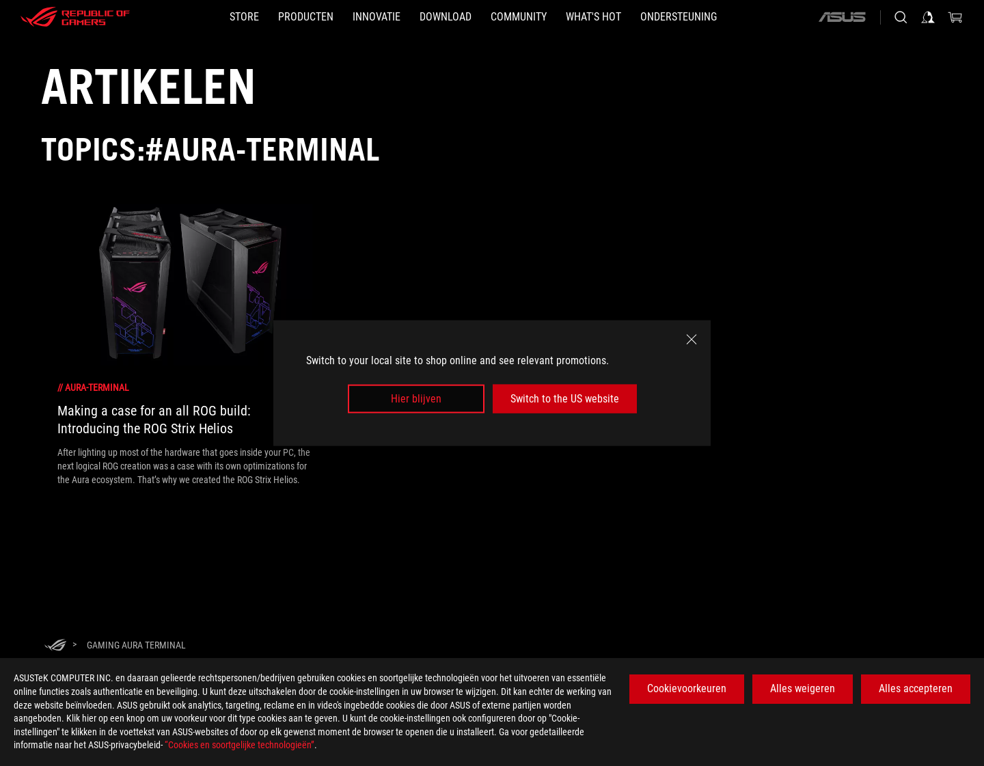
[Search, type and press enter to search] (900, 17)
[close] (691, 339)
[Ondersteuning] (678, 17)
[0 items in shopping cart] (955, 17)
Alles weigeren (802, 688)
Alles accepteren (916, 688)
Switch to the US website (564, 398)
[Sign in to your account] (928, 17)
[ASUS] (842, 17)
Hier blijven (416, 398)
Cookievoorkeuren (686, 688)
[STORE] (244, 17)
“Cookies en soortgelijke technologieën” (239, 744)
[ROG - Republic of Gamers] (75, 17)
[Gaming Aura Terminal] (136, 645)
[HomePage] (55, 646)
